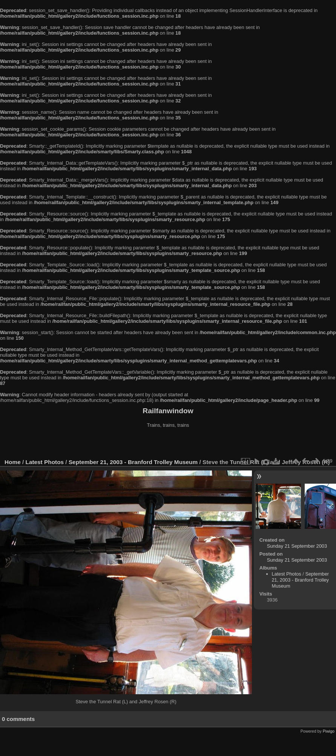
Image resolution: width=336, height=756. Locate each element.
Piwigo (328, 731)
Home (13, 462)
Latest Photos (45, 462)
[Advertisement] (168, 444)
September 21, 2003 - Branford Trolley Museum (133, 462)
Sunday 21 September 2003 (297, 546)
